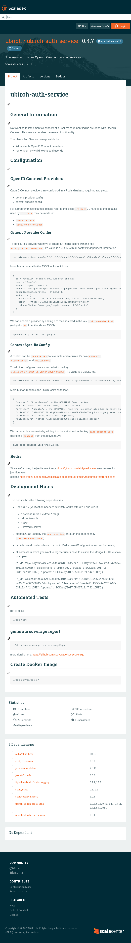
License (14, 914)
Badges (60, 76)
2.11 (29, 64)
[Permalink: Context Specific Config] (8, 352)
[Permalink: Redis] (8, 464)
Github (15, 868)
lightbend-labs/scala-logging (32, 782)
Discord (16, 873)
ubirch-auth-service (52, 40)
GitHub (14, 48)
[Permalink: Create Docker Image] (8, 673)
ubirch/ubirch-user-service (30, 815)
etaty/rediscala (24, 761)
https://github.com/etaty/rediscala (76, 468)
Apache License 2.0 (109, 41)
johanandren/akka (25, 768)
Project (12, 76)
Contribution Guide (20, 887)
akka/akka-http (24, 754)
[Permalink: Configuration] (8, 169)
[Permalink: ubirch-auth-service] (8, 105)
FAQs (12, 905)
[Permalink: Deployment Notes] (8, 496)
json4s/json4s (23, 775)
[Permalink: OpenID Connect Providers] (8, 186)
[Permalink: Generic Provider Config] (8, 239)
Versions (45, 76)
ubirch (13, 40)
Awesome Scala (100, 26)
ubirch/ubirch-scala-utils (29, 803)
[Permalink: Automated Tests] (8, 607)
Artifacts (28, 76)
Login (120, 26)
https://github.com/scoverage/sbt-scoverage (58, 654)
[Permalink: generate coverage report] (8, 639)
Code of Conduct (19, 910)
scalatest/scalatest (26, 796)
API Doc (82, 26)
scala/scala (21, 789)
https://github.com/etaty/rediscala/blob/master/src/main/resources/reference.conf (67, 476)
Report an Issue (18, 891)
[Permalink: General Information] (8, 124)
